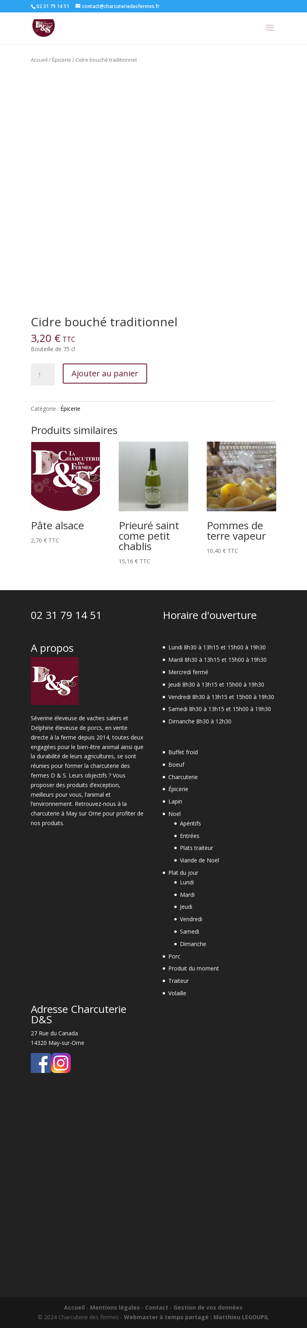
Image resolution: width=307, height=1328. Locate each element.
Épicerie (61, 59)
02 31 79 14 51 (66, 615)
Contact (156, 1307)
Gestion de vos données (208, 1307)
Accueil (39, 59)
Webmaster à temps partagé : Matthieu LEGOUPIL (196, 1317)
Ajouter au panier (105, 373)
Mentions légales (115, 1307)
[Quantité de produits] (43, 375)
